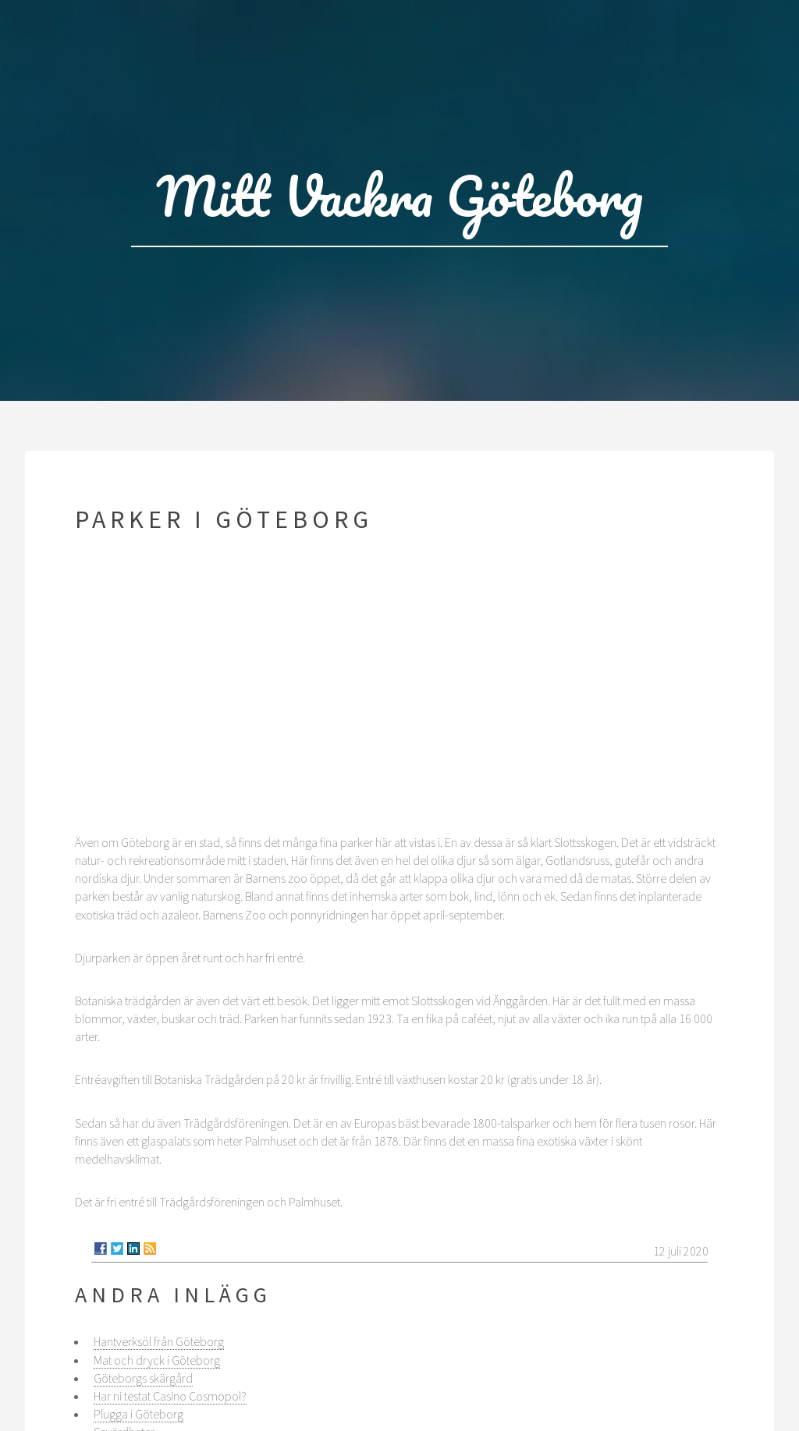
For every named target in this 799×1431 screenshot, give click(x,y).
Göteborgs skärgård (143, 1378)
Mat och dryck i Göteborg (157, 1360)
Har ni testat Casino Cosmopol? (170, 1396)
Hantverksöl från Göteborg (159, 1341)
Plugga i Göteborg (138, 1414)
